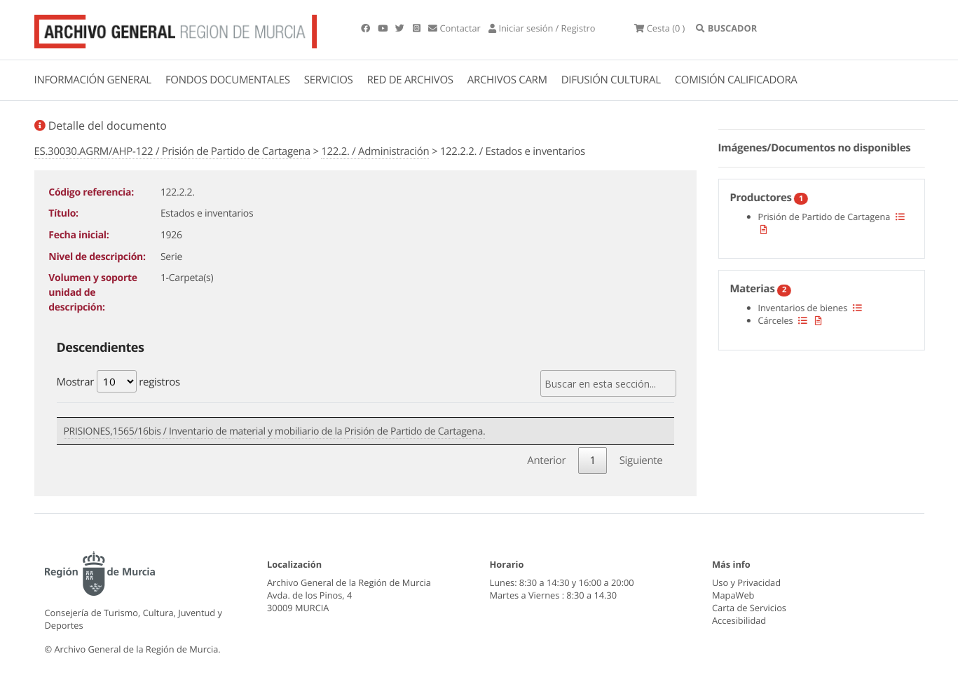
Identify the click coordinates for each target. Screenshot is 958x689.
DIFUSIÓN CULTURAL (611, 80)
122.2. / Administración (375, 151)
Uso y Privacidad (746, 582)
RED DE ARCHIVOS (410, 80)
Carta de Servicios (749, 607)
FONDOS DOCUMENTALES (227, 80)
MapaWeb (733, 595)
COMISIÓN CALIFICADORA (736, 80)
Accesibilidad (739, 620)
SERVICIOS (328, 80)
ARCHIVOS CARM (507, 80)
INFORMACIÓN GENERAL (92, 80)
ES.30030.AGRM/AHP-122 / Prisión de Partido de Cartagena (172, 151)
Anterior (546, 460)
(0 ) (659, 28)
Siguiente (641, 460)
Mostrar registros (118, 381)
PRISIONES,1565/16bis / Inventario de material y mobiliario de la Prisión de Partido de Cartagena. (275, 431)
